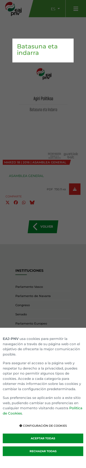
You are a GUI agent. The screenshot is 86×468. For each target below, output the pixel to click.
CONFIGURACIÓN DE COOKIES (43, 425)
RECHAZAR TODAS (43, 451)
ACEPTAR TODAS (43, 438)
